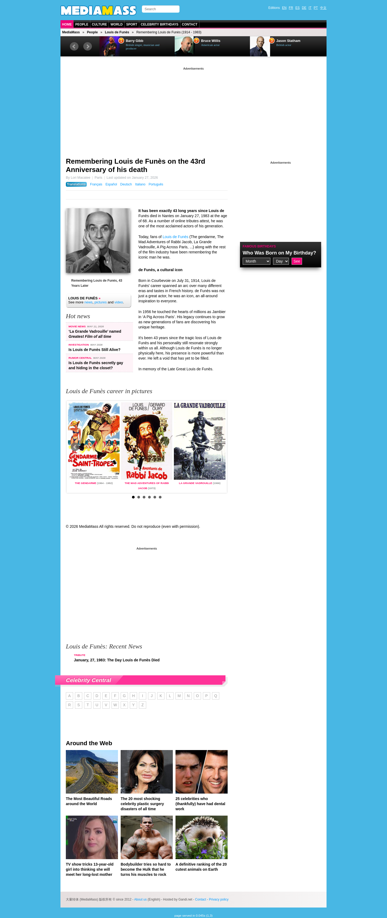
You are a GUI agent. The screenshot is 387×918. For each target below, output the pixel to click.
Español (111, 184)
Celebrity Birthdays (159, 24)
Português (156, 184)
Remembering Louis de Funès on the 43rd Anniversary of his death (135, 165)
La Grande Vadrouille (195, 483)
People (81, 24)
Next (87, 46)
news (88, 302)
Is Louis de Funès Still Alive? (94, 349)
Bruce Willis (210, 41)
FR (291, 8)
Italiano (140, 184)
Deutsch (126, 184)
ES (297, 8)
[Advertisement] (193, 108)
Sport (131, 24)
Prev (74, 46)
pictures (101, 302)
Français (96, 184)
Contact (190, 24)
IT (310, 8)
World (116, 24)
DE (304, 8)
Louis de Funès (117, 32)
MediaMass (71, 32)
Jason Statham (288, 41)
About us (140, 899)
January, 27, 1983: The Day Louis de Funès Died (117, 660)
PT (316, 8)
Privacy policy (218, 899)
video (118, 302)
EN (284, 8)
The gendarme (85, 483)
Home (67, 24)
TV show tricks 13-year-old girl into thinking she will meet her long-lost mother (89, 869)
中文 (323, 8)
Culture (99, 24)
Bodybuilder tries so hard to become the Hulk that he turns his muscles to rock (146, 869)
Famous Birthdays (259, 246)
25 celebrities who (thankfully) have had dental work (200, 804)
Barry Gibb (134, 41)
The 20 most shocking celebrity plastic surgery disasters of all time (142, 804)
